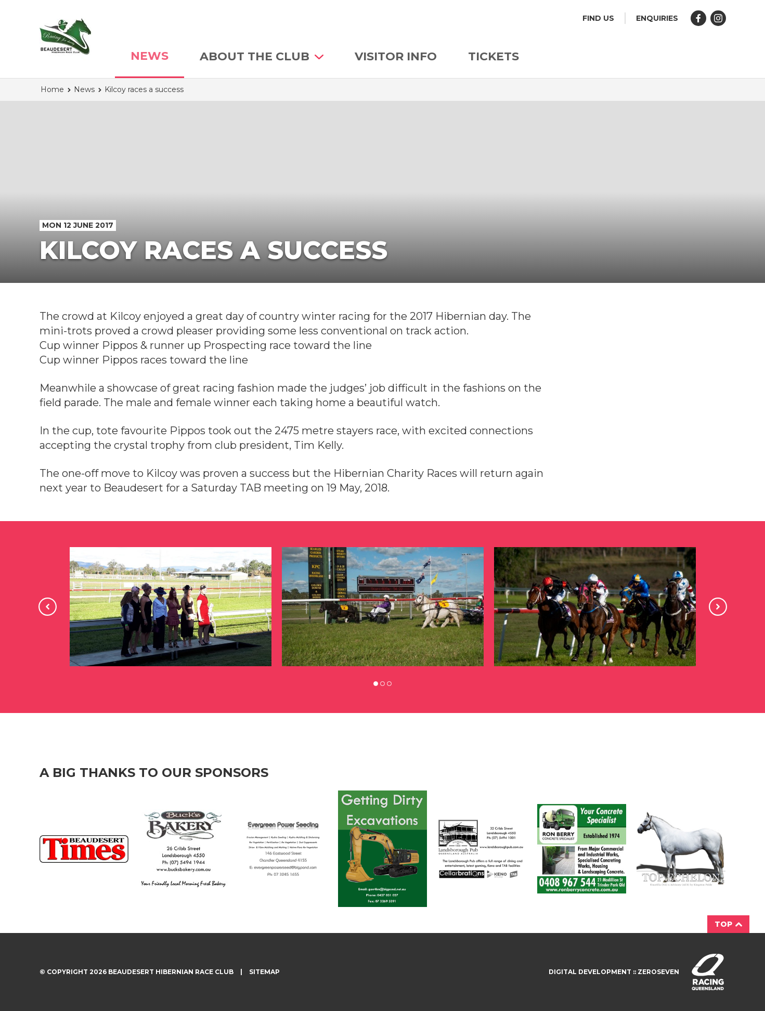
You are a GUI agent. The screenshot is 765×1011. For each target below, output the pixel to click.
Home (52, 89)
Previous (47, 607)
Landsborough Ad (481, 849)
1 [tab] (375, 683)
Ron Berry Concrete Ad (581, 848)
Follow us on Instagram (718, 18)
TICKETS (493, 56)
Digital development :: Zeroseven (614, 972)
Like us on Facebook (698, 18)
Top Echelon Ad (681, 849)
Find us (598, 18)
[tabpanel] (170, 606)
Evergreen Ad (282, 848)
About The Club (261, 56)
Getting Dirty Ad (382, 848)
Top (728, 924)
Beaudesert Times (84, 849)
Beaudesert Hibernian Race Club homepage (66, 36)
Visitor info (396, 56)
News (149, 56)
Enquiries (657, 18)
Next (718, 607)
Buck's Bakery (183, 848)
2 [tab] (382, 683)
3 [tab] (389, 683)
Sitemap (264, 972)
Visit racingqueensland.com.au (708, 972)
